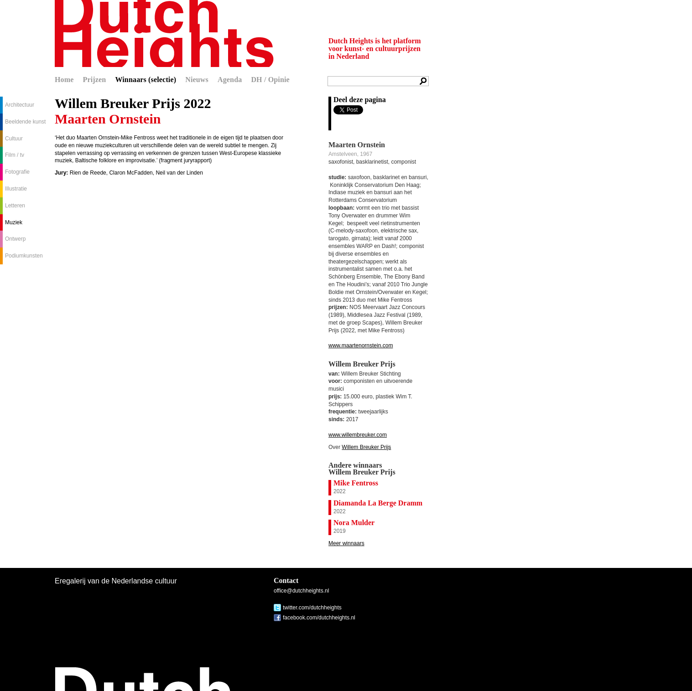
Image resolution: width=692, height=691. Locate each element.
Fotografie (17, 172)
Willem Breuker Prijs (366, 447)
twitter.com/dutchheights (312, 607)
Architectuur (19, 105)
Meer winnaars (346, 543)
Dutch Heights (164, 33)
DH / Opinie (270, 79)
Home (64, 79)
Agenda (230, 79)
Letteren (15, 205)
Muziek (13, 222)
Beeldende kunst (25, 122)
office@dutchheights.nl (301, 591)
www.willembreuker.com (357, 435)
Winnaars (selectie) (145, 79)
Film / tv (14, 155)
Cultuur (14, 138)
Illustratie (16, 189)
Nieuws (196, 79)
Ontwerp (15, 239)
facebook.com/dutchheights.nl (319, 617)
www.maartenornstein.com (360, 345)
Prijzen (94, 79)
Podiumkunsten (24, 256)
